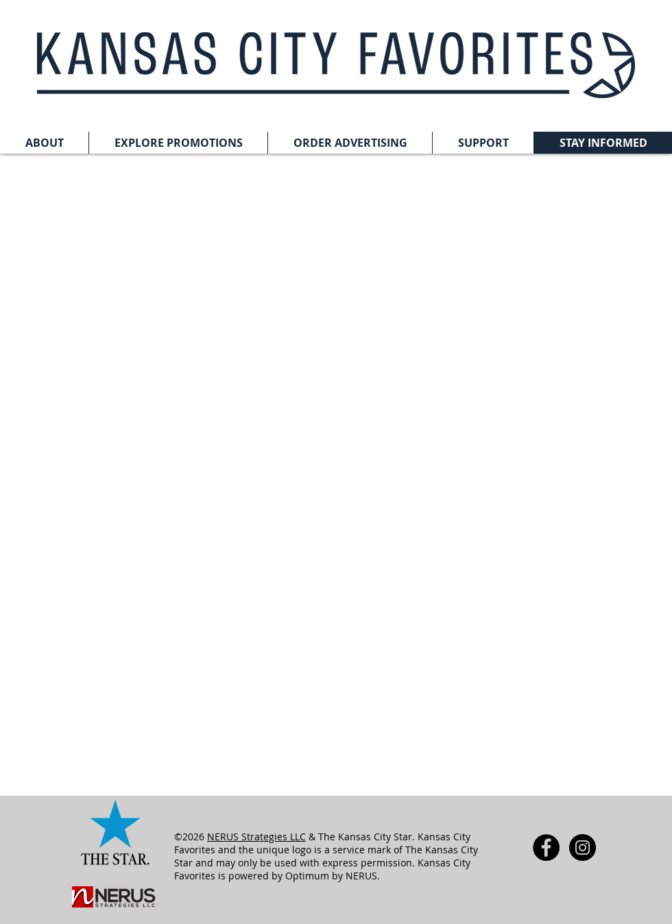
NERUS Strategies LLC (256, 836)
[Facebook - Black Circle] (546, 847)
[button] (44, 143)
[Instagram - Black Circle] (582, 847)
